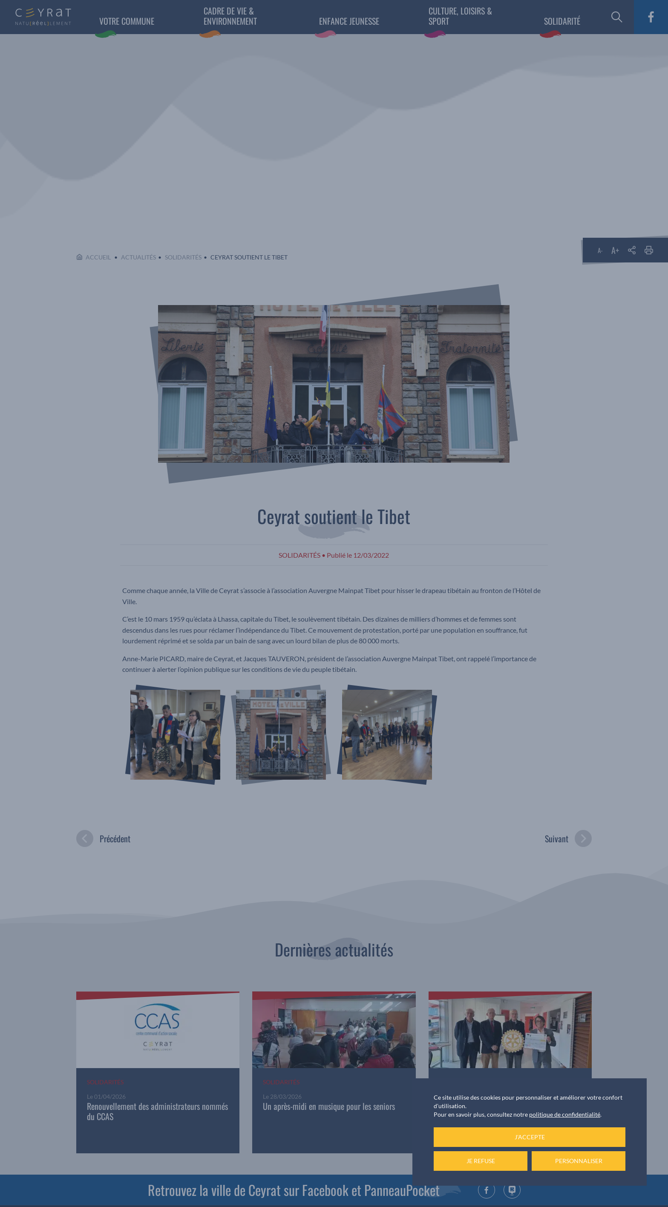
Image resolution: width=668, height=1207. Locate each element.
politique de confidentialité (564, 1114)
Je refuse (480, 1160)
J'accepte (530, 1137)
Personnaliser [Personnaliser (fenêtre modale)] (578, 1160)
